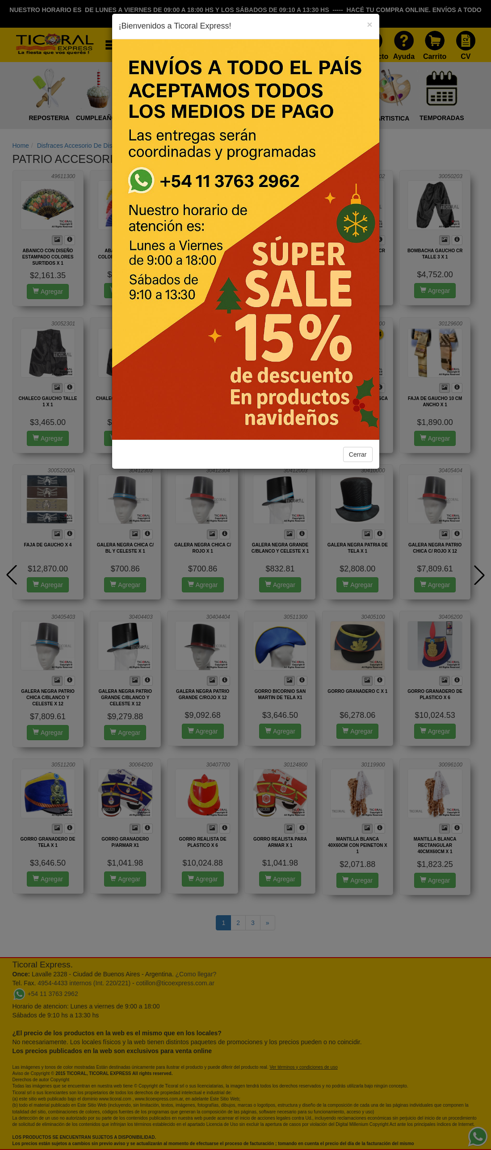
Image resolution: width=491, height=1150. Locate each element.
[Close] (369, 24)
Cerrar (358, 454)
